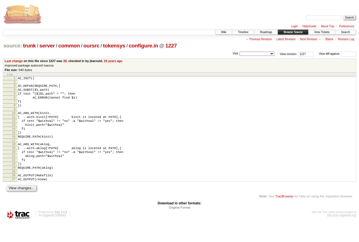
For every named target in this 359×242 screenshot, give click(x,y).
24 (13, 184)
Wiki (223, 32)
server (47, 46)
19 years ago (113, 61)
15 (13, 142)
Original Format (179, 227)
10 (13, 118)
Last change (14, 61)
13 (13, 133)
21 (13, 170)
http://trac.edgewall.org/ (341, 234)
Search (345, 32)
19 (13, 160)
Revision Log (346, 39)
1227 (171, 46)
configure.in (143, 46)
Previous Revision (260, 39)
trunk (29, 46)
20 (13, 165)
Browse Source (293, 32)
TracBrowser (284, 215)
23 (13, 179)
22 (13, 175)
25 (13, 189)
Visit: (236, 53)
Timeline (243, 32)
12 (13, 128)
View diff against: (337, 53)
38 (64, 61)
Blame (329, 39)
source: (12, 46)
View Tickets (322, 32)
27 (13, 197)
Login (294, 26)
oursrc (91, 46)
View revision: (288, 53)
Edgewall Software (54, 234)
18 (13, 155)
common (69, 46)
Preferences (346, 26)
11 (13, 123)
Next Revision (308, 39)
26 (13, 193)
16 (13, 147)
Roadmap (266, 32)
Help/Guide (309, 26)
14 (13, 138)
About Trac (327, 26)
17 (13, 152)
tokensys (114, 46)
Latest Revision (285, 39)
